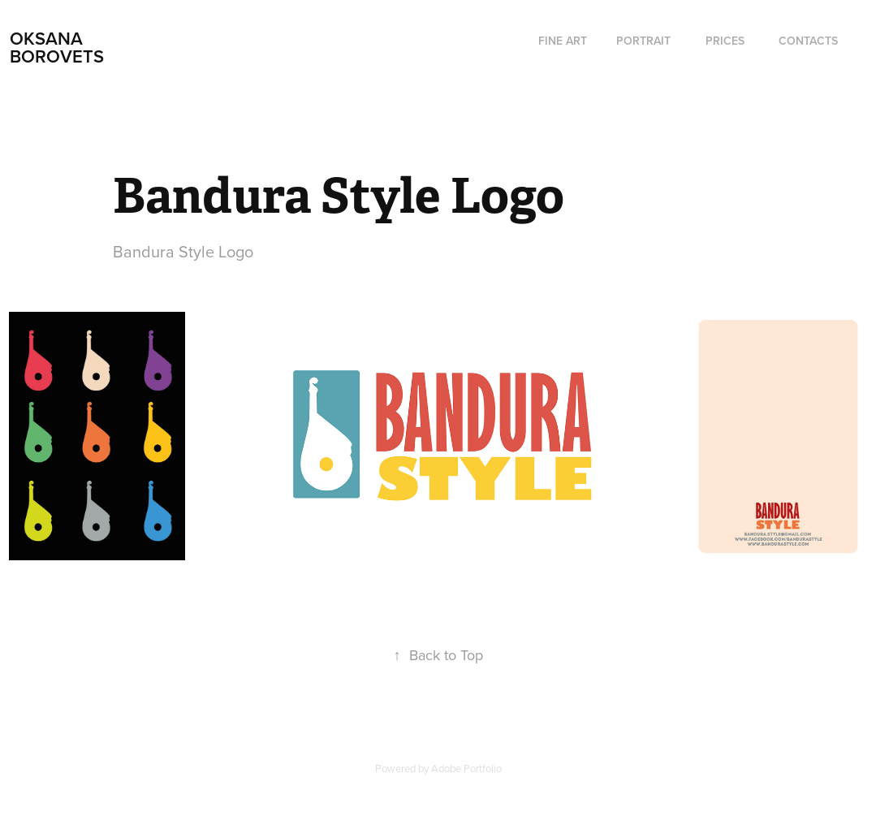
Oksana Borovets (57, 47)
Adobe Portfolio (466, 768)
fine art (562, 40)
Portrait (643, 40)
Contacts (808, 40)
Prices (725, 40)
